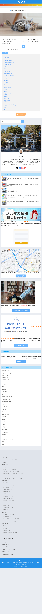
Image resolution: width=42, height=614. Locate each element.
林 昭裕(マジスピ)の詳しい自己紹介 (11, 460)
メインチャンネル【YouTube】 (10, 467)
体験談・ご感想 (8, 60)
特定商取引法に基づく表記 (7, 554)
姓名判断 (6, 89)
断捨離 (5, 96)
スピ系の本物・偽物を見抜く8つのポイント (13, 478)
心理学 (5, 94)
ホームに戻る (20, 114)
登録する (21, 242)
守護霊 (5, 91)
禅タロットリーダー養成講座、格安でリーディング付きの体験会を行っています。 (21, 5)
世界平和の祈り (7, 87)
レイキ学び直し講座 (8, 516)
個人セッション (5, 480)
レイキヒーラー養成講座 (9, 514)
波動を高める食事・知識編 (9, 476)
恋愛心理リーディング (8, 496)
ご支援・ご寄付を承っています (10, 532)
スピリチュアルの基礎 (9, 75)
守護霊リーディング (9, 62)
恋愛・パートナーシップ (10, 105)
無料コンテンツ (5, 464)
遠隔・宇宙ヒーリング (8, 505)
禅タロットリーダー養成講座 (10, 521)
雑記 (5, 109)
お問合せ (4, 526)
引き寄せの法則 (7, 93)
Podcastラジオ (7, 55)
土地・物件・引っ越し (10, 104)
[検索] (23, 46)
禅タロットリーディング (10, 64)
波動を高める (7, 100)
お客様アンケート (7, 528)
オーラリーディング (9, 57)
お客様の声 (4, 462)
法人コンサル (5, 523)
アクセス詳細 (7, 530)
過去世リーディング (9, 66)
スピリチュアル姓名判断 (9, 500)
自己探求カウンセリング (9, 487)
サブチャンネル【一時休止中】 (10, 469)
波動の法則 (6, 98)
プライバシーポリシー (6, 552)
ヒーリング (6, 82)
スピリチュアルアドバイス (9, 483)
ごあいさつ (4, 457)
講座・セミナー (5, 512)
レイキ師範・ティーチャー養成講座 (11, 519)
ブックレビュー (7, 85)
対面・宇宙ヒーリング (8, 507)
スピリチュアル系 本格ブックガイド (11, 471)
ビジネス (6, 84)
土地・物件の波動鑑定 (8, 498)
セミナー (6, 80)
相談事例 (6, 101)
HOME (21, 560)
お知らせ (6, 69)
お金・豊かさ (7, 71)
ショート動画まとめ (9, 59)
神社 (5, 107)
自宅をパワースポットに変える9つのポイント (13, 473)
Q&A (5, 68)
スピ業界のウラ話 (8, 77)
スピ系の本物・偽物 (8, 78)
